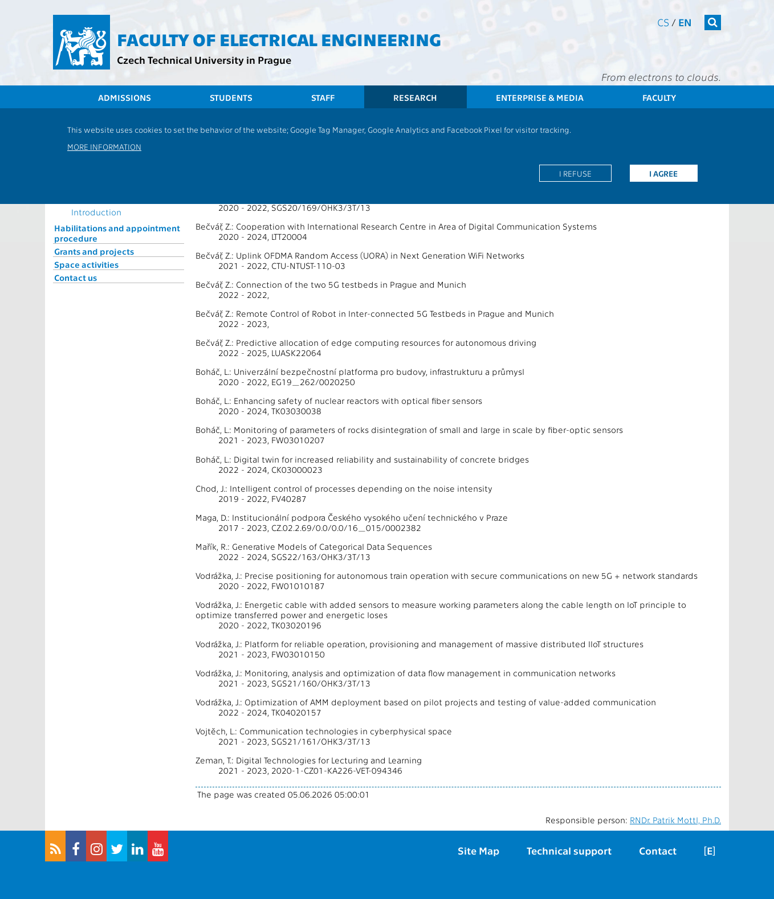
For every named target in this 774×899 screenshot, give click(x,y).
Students (231, 97)
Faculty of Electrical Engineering (279, 38)
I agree (663, 173)
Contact (658, 850)
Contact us (75, 277)
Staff (323, 97)
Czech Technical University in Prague (204, 60)
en (685, 22)
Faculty (659, 97)
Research (415, 97)
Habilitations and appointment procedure (117, 233)
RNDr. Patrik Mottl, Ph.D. (675, 820)
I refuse (575, 173)
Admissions (124, 97)
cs (663, 22)
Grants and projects (94, 251)
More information (104, 146)
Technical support (569, 850)
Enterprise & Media (540, 97)
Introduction (96, 212)
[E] (709, 850)
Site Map (478, 850)
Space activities (86, 264)
